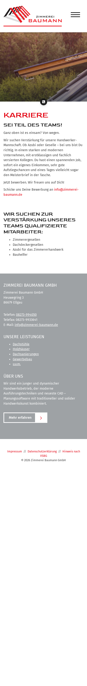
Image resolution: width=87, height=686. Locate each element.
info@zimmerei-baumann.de (36, 325)
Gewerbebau (22, 359)
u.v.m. (17, 364)
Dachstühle (21, 344)
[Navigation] (75, 15)
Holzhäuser (21, 349)
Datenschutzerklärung (42, 451)
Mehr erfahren (20, 417)
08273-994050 (26, 315)
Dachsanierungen (26, 354)
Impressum (14, 451)
